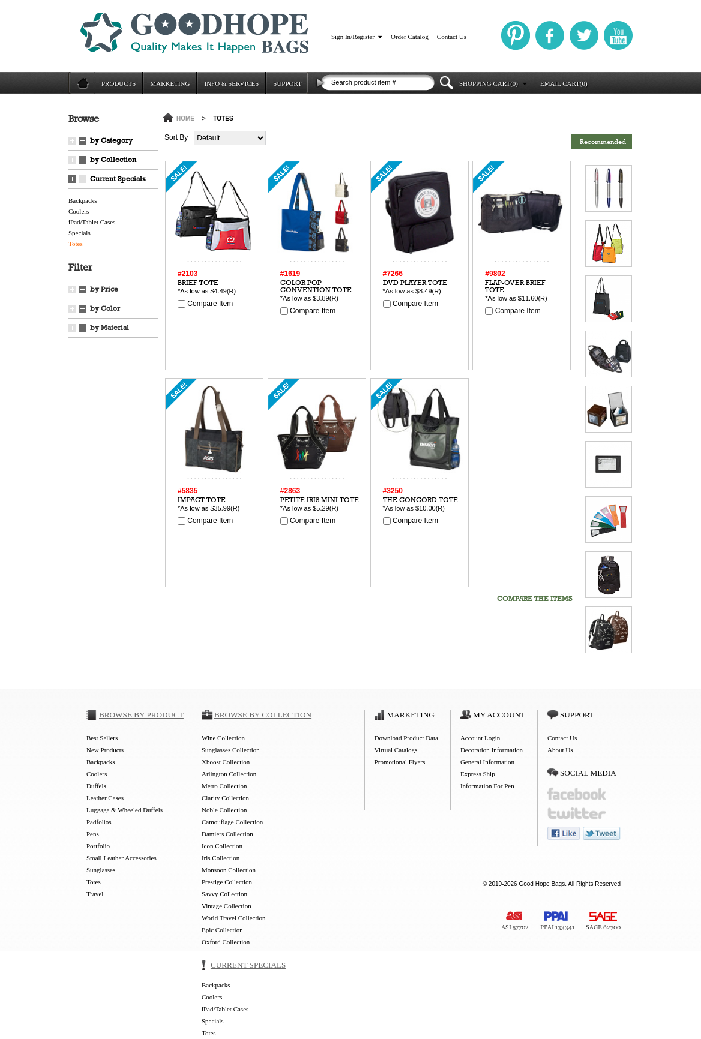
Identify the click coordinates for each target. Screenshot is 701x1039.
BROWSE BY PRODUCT (141, 714)
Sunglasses (100, 869)
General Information (487, 761)
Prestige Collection (227, 881)
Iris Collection (220, 857)
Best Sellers (102, 737)
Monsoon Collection (229, 869)
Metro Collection (224, 785)
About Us (560, 749)
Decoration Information (491, 749)
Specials (79, 232)
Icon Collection (222, 845)
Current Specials (118, 178)
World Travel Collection (234, 917)
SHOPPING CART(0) (488, 83)
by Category (111, 140)
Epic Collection (222, 929)
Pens (92, 833)
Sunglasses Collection (231, 749)
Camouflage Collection (232, 821)
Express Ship (477, 773)
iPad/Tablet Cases (91, 222)
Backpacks (82, 200)
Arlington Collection (229, 773)
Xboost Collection (226, 761)
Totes (75, 243)
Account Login (480, 737)
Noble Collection (224, 809)
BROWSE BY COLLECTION (262, 714)
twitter (576, 814)
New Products (105, 749)
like (563, 833)
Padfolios (99, 821)
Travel (94, 893)
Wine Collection (223, 737)
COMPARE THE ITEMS (534, 598)
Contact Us (451, 36)
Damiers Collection (227, 833)
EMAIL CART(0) (564, 83)
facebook (576, 794)
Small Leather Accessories (121, 857)
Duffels (96, 785)
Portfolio (98, 845)
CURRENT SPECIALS (248, 964)
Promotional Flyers (400, 761)
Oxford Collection (226, 941)
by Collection (113, 159)
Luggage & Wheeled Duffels (124, 809)
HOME (185, 118)
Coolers (78, 211)
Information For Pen (487, 785)
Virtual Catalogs (396, 749)
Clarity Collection (225, 797)
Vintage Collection (226, 905)
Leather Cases (105, 797)
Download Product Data (406, 737)
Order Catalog (410, 36)
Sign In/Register (353, 36)
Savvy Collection (224, 893)
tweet (602, 833)
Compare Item (205, 303)
